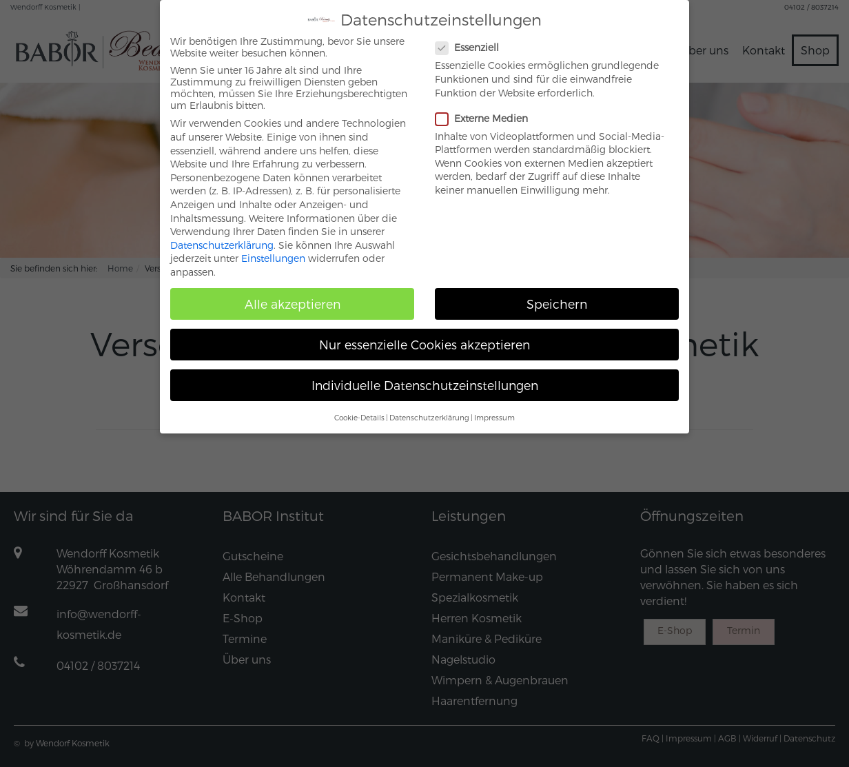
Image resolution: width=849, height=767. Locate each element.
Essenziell (473, 37)
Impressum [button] (494, 406)
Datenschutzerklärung (222, 234)
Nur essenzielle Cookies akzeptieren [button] (424, 334)
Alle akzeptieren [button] (292, 293)
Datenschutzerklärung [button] (429, 406)
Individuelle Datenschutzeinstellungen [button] (424, 374)
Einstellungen (273, 248)
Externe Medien (487, 107)
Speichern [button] (556, 293)
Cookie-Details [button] (359, 406)
